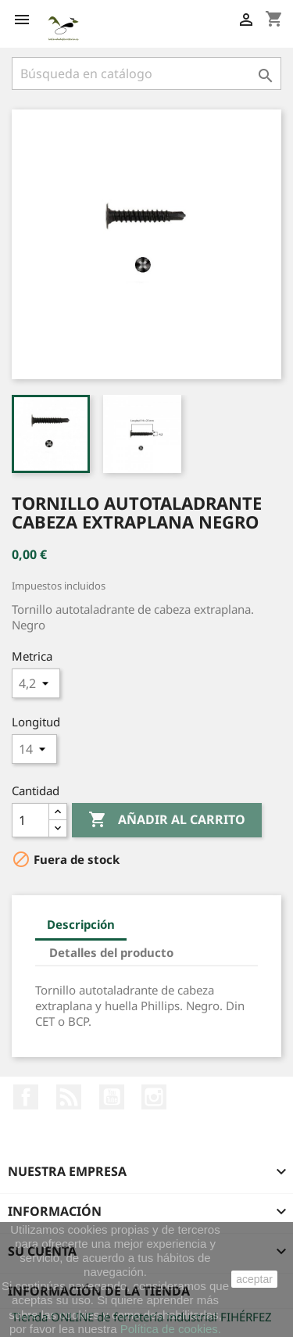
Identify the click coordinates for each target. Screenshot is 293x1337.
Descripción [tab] (81, 924)
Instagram (153, 1096)
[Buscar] (146, 73)
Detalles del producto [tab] (111, 952)
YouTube (111, 1096)
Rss (68, 1096)
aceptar (254, 1279)
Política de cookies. (170, 1328)
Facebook (25, 1096)
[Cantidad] (30, 820)
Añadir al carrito (166, 820)
